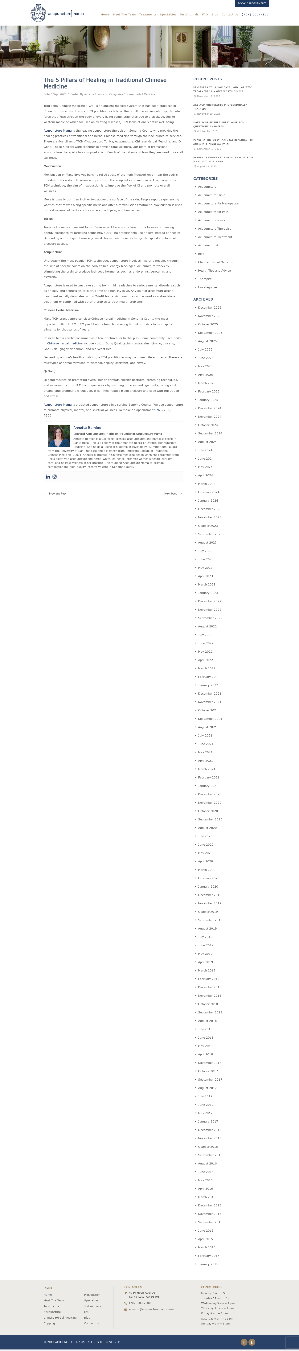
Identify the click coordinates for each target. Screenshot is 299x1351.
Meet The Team (124, 14)
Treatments (148, 14)
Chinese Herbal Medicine (139, 96)
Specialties (168, 14)
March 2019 (206, 972)
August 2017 (207, 1089)
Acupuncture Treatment (215, 239)
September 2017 (210, 1081)
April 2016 (205, 1190)
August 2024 (207, 443)
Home (105, 14)
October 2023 (208, 527)
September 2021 (210, 720)
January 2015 (208, 1266)
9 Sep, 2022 (58, 96)
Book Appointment (252, 3)
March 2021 (206, 771)
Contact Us (230, 14)
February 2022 (208, 678)
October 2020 (208, 813)
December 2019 (209, 896)
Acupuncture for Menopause (218, 205)
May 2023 (205, 569)
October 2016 (208, 1148)
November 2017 (209, 1064)
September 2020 (210, 821)
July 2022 (205, 636)
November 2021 (209, 703)
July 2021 (205, 737)
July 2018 (205, 1031)
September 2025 (210, 334)
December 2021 (209, 695)
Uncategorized (208, 289)
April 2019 (205, 964)
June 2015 (206, 1232)
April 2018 (205, 1056)
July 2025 (205, 351)
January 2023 (208, 594)
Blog (214, 14)
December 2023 (209, 510)
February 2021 (208, 779)
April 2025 (205, 376)
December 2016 (209, 1131)
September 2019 (210, 922)
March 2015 (206, 1249)
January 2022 (208, 687)
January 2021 (208, 787)
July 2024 (205, 452)
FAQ (205, 14)
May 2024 (205, 468)
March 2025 (206, 385)
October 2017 (208, 1073)
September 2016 (210, 1157)
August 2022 (207, 628)
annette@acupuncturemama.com (151, 1311)
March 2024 (206, 485)
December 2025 (209, 309)
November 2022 (209, 611)
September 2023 (210, 536)
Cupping (49, 1325)
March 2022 (206, 670)
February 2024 (208, 494)
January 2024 (208, 502)
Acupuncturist (208, 247)
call (159, 412)
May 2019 (205, 955)
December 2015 (209, 1207)
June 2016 (206, 1173)
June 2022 (206, 645)
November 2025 (209, 317)
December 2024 (209, 410)
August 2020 (207, 829)
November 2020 (209, 804)
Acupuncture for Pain (213, 213)
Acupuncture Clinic (211, 197)
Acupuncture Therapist (214, 230)
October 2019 (208, 913)
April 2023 (205, 578)
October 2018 (208, 1006)
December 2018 (209, 989)
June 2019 (206, 947)
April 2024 (205, 477)
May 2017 (205, 1115)
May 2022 (205, 653)
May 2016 (205, 1182)
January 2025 (208, 401)
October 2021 (208, 712)
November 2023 (209, 519)
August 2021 (207, 729)
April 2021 (205, 762)
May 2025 (205, 368)
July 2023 (205, 552)
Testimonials (189, 14)
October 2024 (208, 427)
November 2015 (209, 1215)
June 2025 (206, 359)
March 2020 (206, 871)
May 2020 (205, 854)
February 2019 (208, 980)
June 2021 (206, 745)
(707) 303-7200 (255, 14)
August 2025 (207, 343)
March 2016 (206, 1199)
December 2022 (209, 603)
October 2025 (208, 326)
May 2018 (205, 1047)
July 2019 (205, 938)
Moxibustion (92, 1296)
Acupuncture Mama (58, 132)
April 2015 (205, 1240)
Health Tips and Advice (214, 272)
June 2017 (206, 1106)
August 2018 (207, 1022)
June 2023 (206, 561)
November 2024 (209, 418)
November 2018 (209, 997)
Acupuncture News (211, 222)
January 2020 (208, 888)
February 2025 (208, 393)
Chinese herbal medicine (65, 345)
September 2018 (210, 1014)
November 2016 (209, 1140)
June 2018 (206, 1039)
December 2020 (209, 796)
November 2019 (209, 905)
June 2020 (206, 846)
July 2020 (205, 838)
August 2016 (207, 1165)
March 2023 (206, 586)
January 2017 (208, 1123)
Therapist (204, 281)
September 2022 (210, 620)
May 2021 (205, 754)
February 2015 (208, 1257)
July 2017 (205, 1098)
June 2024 (206, 460)
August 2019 (207, 930)
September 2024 (210, 435)
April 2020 (205, 863)
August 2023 (207, 544)
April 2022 (205, 661)
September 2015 (210, 1224)
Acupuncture (207, 188)
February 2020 (208, 880)
